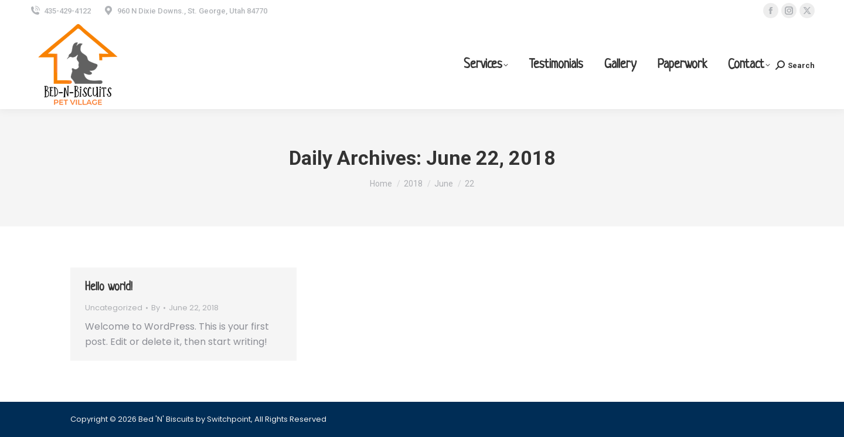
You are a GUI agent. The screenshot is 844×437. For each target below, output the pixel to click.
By (155, 308)
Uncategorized (113, 307)
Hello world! (108, 288)
